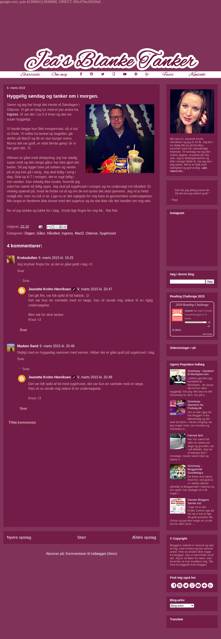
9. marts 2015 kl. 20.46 (57, 346)
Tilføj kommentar (22, 422)
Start (81, 537)
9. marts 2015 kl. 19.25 (55, 258)
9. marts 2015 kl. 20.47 (94, 289)
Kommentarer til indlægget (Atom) (91, 553)
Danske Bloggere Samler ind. (198, 501)
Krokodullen (27, 258)
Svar (20, 271)
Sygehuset (108, 233)
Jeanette (189, 310)
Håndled (53, 233)
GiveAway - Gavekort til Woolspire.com (201, 372)
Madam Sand (27, 346)
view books (207, 334)
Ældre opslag (144, 537)
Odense (92, 233)
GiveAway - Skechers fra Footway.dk (195, 405)
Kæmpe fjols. (196, 435)
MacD (79, 233)
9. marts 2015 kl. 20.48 (94, 377)
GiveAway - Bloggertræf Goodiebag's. (196, 469)
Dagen (30, 233)
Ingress (12, 114)
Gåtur (41, 233)
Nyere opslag (19, 537)
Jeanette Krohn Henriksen (49, 289)
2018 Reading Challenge (192, 304)
